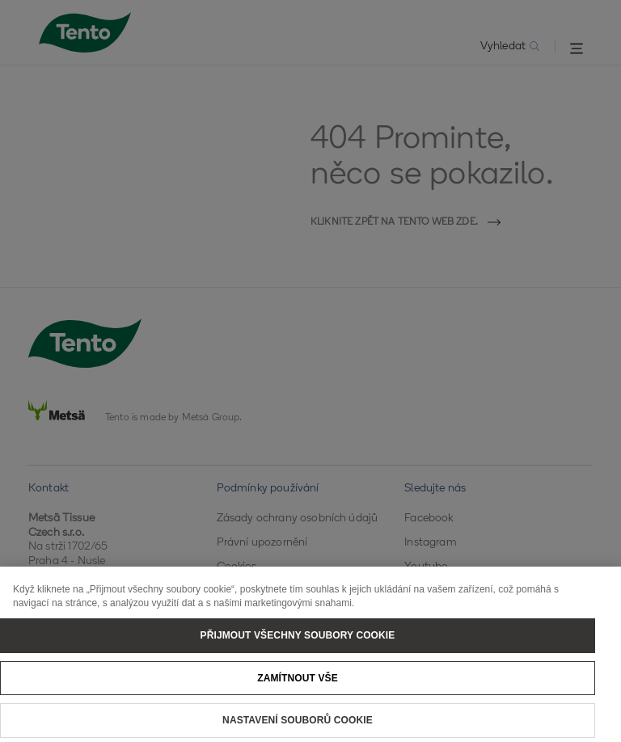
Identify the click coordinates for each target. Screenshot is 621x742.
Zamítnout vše (297, 688)
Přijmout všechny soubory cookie (298, 645)
